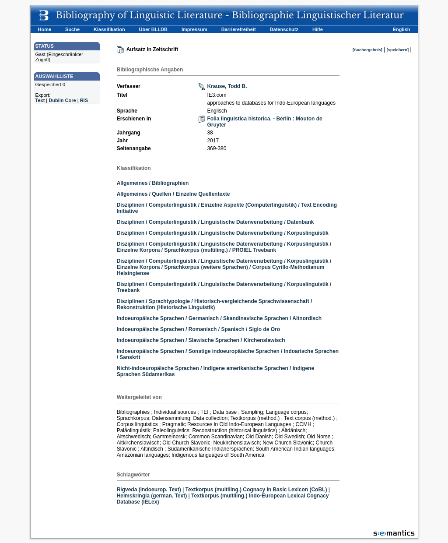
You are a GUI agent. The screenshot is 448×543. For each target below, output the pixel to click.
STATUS (44, 46)
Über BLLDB (153, 29)
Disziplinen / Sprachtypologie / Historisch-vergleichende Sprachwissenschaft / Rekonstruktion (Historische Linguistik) (214, 304)
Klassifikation (109, 29)
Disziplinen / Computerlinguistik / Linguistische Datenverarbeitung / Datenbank (215, 222)
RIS (84, 100)
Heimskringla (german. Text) (152, 496)
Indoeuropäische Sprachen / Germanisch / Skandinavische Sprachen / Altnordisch (219, 318)
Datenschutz (284, 29)
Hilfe (317, 29)
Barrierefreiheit (238, 29)
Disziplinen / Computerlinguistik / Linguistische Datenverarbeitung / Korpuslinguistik (223, 233)
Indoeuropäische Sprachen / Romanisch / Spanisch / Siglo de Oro (198, 329)
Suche (72, 29)
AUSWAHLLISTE (54, 76)
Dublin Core (62, 100)
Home (45, 29)
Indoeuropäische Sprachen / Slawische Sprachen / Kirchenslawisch (201, 340)
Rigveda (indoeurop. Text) (149, 490)
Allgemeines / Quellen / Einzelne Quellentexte (173, 194)
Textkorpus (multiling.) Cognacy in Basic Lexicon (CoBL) (256, 490)
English (401, 29)
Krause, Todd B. (227, 86)
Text (40, 100)
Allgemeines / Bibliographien (153, 183)
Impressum (194, 29)
